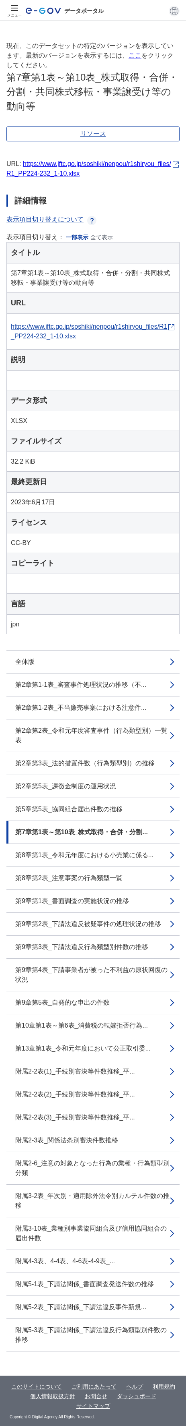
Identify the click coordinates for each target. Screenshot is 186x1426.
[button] (174, 11)
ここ (135, 55)
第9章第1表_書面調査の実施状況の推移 (72, 900)
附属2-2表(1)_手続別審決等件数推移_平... (75, 1071)
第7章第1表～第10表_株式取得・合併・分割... (81, 832)
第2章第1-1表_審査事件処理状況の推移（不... (80, 684)
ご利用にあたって (94, 1386)
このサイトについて (36, 1386)
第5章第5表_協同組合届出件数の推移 (69, 809)
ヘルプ (134, 1386)
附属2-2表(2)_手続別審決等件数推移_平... (75, 1094)
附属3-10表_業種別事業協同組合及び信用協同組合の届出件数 (91, 1233)
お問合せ (96, 1396)
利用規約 (164, 1386)
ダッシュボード (136, 1396)
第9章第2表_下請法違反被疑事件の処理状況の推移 (88, 923)
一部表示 (77, 237)
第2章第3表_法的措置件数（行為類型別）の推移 (85, 763)
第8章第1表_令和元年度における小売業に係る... (84, 855)
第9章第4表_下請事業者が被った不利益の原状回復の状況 (91, 974)
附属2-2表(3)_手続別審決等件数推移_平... (75, 1117)
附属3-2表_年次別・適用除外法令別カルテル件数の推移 (92, 1200)
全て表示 (101, 237)
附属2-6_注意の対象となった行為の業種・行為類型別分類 (92, 1168)
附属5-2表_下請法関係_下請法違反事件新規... (80, 1307)
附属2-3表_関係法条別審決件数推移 (66, 1140)
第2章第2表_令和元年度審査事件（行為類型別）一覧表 (91, 735)
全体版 (25, 661)
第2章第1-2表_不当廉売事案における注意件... (80, 707)
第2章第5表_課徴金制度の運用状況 (65, 786)
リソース (93, 133)
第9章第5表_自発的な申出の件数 (62, 1002)
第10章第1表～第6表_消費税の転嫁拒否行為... (81, 1025)
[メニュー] (14, 11)
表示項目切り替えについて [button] (51, 219)
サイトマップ (93, 1406)
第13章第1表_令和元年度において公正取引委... (83, 1048)
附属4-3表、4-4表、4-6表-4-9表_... (65, 1261)
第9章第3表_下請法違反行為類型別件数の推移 (81, 946)
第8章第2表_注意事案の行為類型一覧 (69, 878)
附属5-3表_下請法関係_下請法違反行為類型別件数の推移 (91, 1335)
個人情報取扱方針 (52, 1396)
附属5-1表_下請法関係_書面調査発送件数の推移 (84, 1284)
